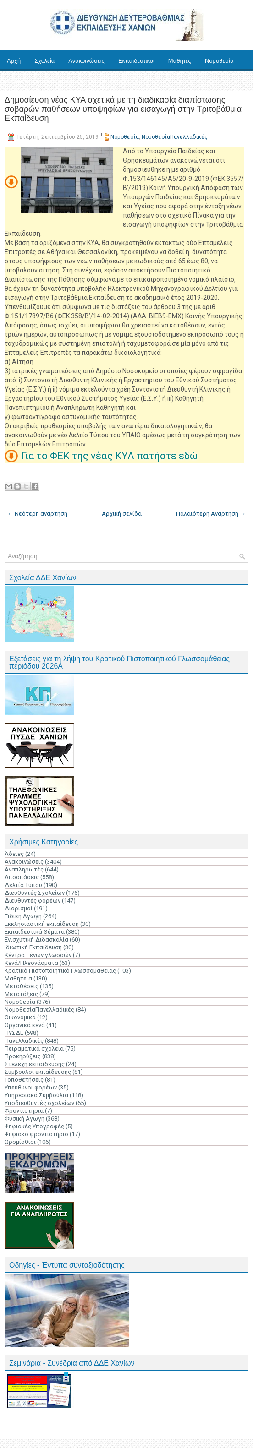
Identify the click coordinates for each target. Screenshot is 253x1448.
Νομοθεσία (219, 60)
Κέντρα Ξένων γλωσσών (38, 955)
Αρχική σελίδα (122, 513)
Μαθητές (179, 60)
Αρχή (14, 60)
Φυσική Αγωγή (24, 1118)
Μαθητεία (18, 978)
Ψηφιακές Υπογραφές (34, 1126)
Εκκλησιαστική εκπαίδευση (42, 923)
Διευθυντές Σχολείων (35, 892)
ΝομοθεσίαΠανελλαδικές (175, 137)
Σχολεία (44, 60)
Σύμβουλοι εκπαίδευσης (38, 1071)
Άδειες (14, 853)
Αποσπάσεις (22, 877)
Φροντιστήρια (24, 1110)
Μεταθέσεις (21, 986)
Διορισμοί (19, 908)
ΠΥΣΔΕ (14, 1032)
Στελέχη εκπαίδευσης (35, 1064)
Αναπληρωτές (24, 869)
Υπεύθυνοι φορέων (31, 1087)
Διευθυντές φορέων (32, 900)
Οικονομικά (20, 1017)
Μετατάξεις (21, 994)
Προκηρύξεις (23, 1056)
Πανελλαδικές (24, 1040)
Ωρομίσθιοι (20, 1141)
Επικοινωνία (110, 80)
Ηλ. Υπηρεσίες (60, 80)
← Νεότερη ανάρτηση (37, 513)
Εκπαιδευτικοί (136, 60)
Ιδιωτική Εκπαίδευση (33, 947)
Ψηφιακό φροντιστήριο (36, 1134)
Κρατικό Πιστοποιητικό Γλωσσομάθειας (60, 970)
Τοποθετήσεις (24, 1079)
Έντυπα (17, 80)
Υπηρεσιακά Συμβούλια (36, 1095)
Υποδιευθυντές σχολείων (39, 1103)
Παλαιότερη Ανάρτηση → (211, 513)
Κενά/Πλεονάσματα (31, 962)
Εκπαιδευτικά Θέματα (35, 931)
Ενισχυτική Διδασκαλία (36, 939)
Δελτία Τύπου (23, 885)
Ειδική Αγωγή (23, 916)
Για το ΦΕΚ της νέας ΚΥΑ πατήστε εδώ (109, 456)
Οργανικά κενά (25, 1025)
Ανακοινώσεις (86, 60)
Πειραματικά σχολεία (34, 1048)
